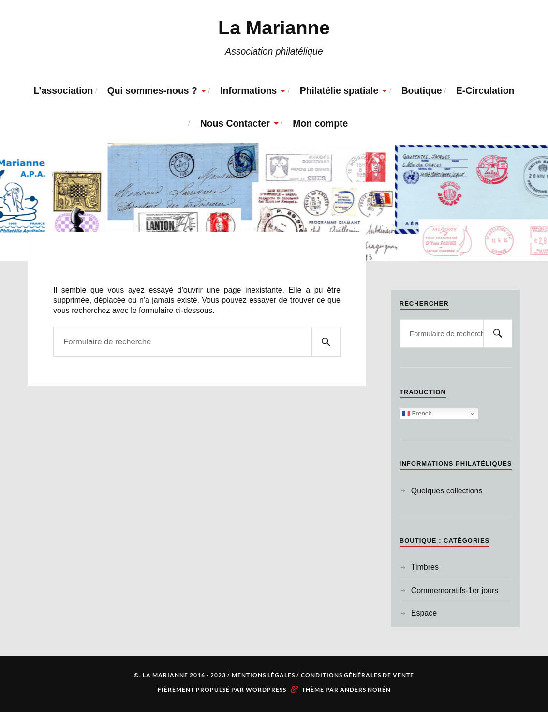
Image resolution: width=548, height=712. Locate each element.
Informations (248, 90)
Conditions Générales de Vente (357, 675)
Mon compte (320, 123)
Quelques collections (447, 491)
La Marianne (274, 27)
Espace (424, 613)
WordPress (266, 689)
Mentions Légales (263, 675)
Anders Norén (365, 689)
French (417, 413)
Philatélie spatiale (339, 90)
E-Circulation (485, 90)
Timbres (425, 567)
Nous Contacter (235, 123)
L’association (63, 90)
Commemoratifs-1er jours (454, 590)
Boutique (421, 90)
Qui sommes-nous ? (152, 90)
